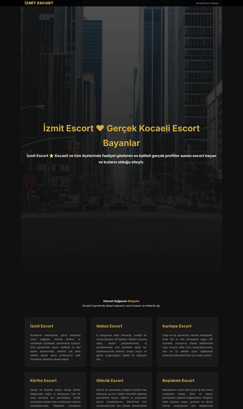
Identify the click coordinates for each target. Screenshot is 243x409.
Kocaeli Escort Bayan (207, 3)
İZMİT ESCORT (39, 3)
